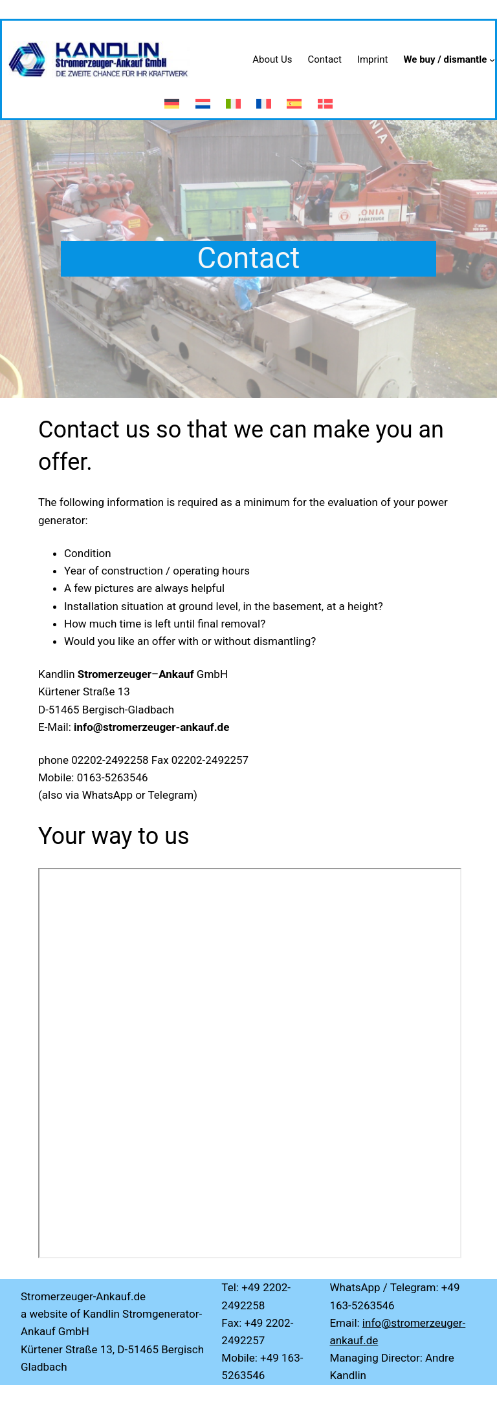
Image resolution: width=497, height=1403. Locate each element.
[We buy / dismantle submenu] (492, 60)
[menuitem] (172, 98)
